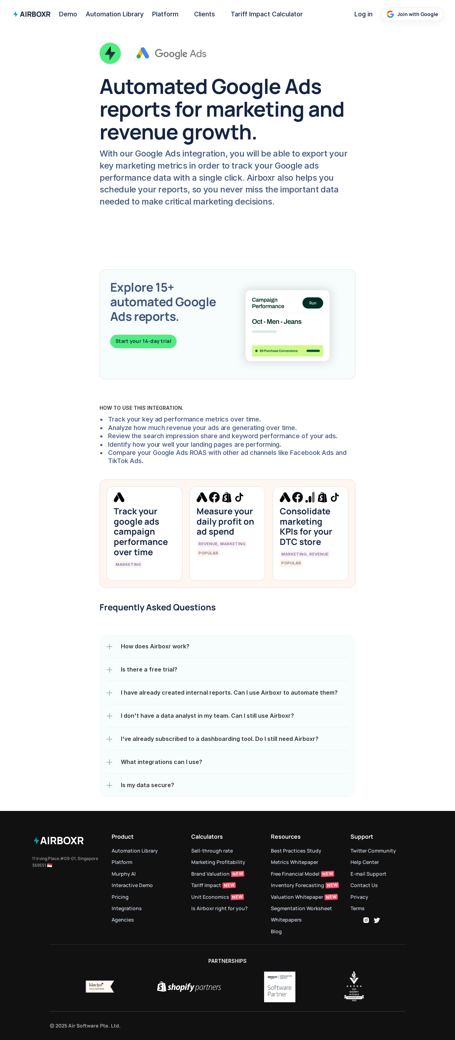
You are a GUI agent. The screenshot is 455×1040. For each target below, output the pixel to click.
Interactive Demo (132, 885)
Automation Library (115, 14)
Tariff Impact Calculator (267, 14)
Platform (165, 14)
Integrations (127, 908)
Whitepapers (286, 919)
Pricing (120, 896)
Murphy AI (124, 873)
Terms (357, 908)
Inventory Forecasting (297, 885)
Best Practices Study (296, 850)
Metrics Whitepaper (294, 862)
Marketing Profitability (218, 862)
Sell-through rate (212, 850)
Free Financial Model (295, 873)
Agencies (123, 919)
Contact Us (364, 885)
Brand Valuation (210, 873)
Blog (276, 931)
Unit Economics (210, 896)
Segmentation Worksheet (301, 908)
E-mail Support (368, 873)
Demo (68, 14)
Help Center (364, 862)
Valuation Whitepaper (297, 896)
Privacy (359, 896)
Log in (363, 14)
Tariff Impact (206, 885)
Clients (204, 14)
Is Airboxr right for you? (219, 908)
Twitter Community (373, 850)
